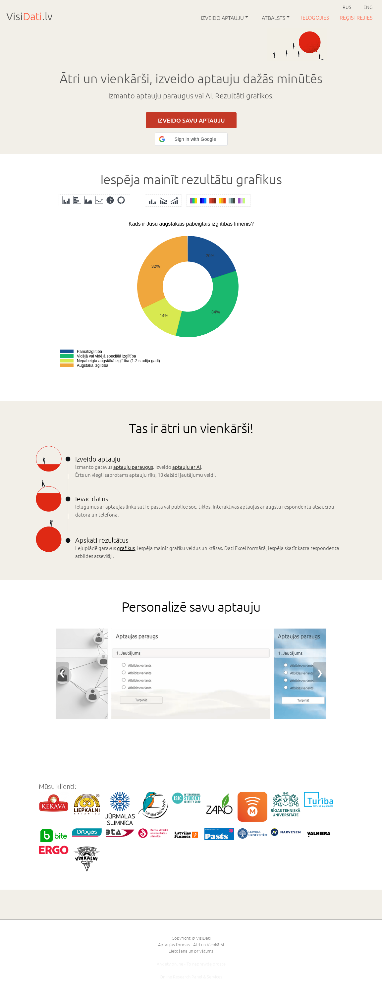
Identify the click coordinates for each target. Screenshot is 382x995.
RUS (347, 7)
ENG (367, 7)
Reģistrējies (356, 17)
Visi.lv (29, 16)
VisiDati (203, 938)
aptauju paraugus (133, 466)
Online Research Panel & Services (191, 976)
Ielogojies (315, 17)
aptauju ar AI (186, 466)
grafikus (126, 547)
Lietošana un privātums (191, 951)
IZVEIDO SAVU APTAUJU (191, 120)
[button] (191, 139)
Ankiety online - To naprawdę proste (191, 964)
